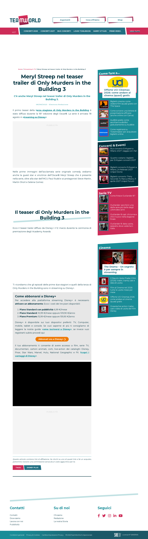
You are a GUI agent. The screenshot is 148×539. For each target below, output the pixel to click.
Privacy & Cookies (33, 535)
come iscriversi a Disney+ (57, 329)
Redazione (59, 518)
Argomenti (65, 20)
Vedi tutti (135, 31)
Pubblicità (14, 524)
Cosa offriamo (92, 20)
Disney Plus (32, 468)
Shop (120, 20)
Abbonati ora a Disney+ (51, 339)
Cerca (136, 20)
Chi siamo (58, 515)
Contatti (13, 515)
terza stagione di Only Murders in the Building (62, 110)
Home (20, 69)
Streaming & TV (30, 69)
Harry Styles (100, 31)
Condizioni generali (17, 535)
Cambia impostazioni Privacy (52, 535)
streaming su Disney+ (35, 117)
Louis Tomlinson (82, 31)
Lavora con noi (16, 521)
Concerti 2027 (48, 31)
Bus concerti (64, 31)
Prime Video (115, 31)
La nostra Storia (61, 521)
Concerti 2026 (31, 31)
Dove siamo (15, 518)
